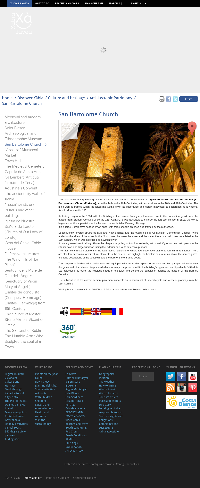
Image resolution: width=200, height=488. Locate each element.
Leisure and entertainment (44, 406)
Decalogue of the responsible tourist (110, 410)
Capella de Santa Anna (24, 172)
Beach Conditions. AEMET (76, 437)
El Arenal (71, 385)
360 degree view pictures (15, 433)
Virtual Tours (13, 427)
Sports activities (45, 389)
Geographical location (107, 376)
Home (7, 97)
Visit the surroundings (43, 422)
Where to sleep (108, 393)
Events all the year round (46, 376)
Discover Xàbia (19, 3)
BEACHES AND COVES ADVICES (75, 414)
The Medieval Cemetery (25, 166)
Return (188, 98)
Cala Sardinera (74, 397)
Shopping (40, 401)
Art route (41, 393)
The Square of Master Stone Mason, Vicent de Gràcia (25, 319)
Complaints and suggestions (108, 426)
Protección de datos (76, 464)
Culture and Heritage (66, 97)
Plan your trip (94, 3)
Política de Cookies (57, 478)
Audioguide (12, 439)
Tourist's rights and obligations (110, 418)
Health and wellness (42, 414)
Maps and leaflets (110, 401)
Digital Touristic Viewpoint (14, 376)
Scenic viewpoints (16, 412)
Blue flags (71, 443)
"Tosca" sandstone (20, 204)
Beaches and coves (67, 3)
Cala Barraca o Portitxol (74, 402)
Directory (105, 404)
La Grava (70, 374)
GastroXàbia (12, 420)
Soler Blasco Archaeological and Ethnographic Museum (23, 133)
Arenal (9, 408)
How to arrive (107, 385)
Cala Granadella (75, 408)
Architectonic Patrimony (111, 97)
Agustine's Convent (21, 188)
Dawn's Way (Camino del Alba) (46, 383)
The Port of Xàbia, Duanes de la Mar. (16, 402)
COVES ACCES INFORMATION (74, 448)
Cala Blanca (72, 393)
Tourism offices (108, 397)
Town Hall (13, 161)
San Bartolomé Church (22, 103)
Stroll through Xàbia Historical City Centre (14, 393)
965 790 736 (13, 478)
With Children (43, 397)
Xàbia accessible (109, 431)
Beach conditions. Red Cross (76, 429)
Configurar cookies (102, 464)
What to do (42, 3)
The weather (106, 381)
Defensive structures (22, 254)
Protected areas (14, 416)
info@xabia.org (33, 478)
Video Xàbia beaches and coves (76, 422)
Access (143, 376)
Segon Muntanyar (76, 389)
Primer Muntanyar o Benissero (76, 380)
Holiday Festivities (16, 424)
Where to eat (107, 389)
